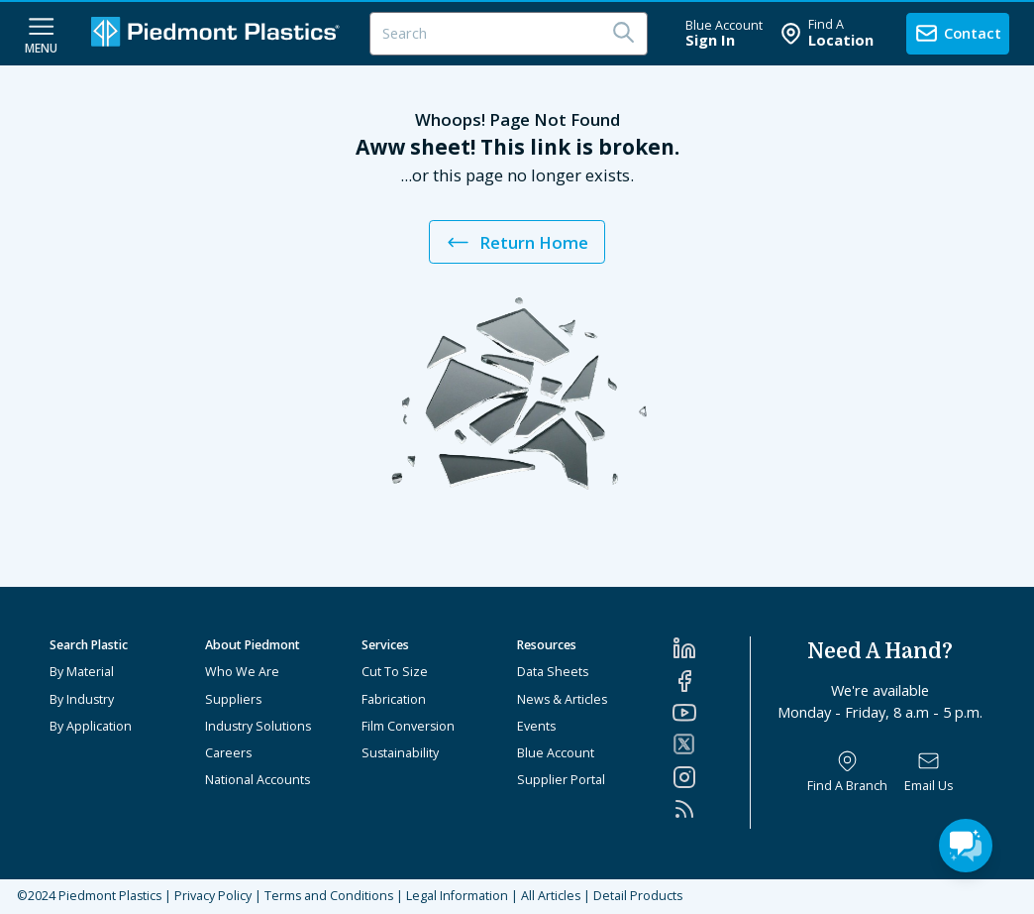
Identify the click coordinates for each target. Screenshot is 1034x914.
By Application (91, 726)
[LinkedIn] (711, 648)
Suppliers (233, 699)
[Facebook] (711, 681)
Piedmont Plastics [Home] (109, 895)
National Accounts (257, 779)
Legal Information (457, 895)
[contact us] (957, 34)
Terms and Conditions (328, 895)
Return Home (516, 242)
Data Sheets (552, 671)
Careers (228, 752)
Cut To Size (395, 671)
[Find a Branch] (847, 772)
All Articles (550, 895)
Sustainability (400, 752)
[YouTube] (711, 713)
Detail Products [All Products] (637, 895)
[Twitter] (711, 744)
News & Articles (562, 699)
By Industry (82, 699)
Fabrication (394, 699)
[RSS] (711, 809)
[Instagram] (711, 777)
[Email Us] (928, 772)
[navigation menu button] (41, 33)
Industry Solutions (258, 726)
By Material (82, 671)
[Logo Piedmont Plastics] (218, 33)
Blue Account (555, 752)
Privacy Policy (213, 895)
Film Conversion (408, 726)
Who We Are (242, 671)
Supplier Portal (561, 779)
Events (536, 726)
